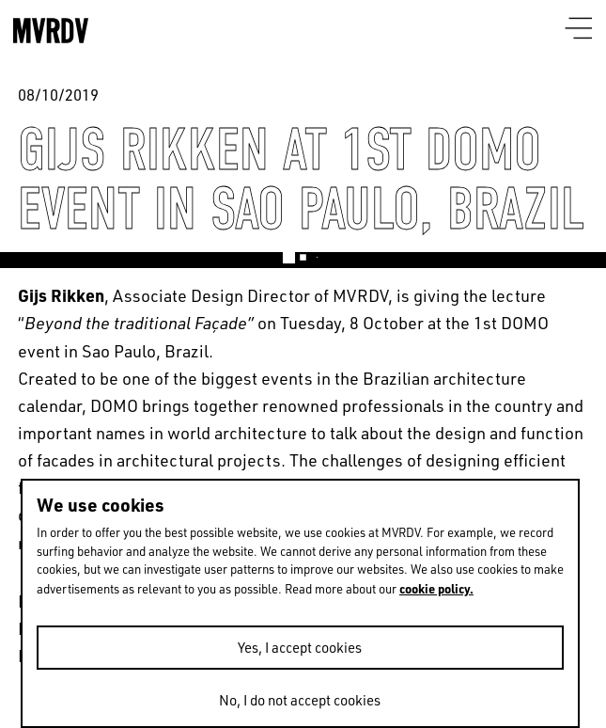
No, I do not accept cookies (300, 700)
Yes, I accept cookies (300, 648)
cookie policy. (436, 588)
